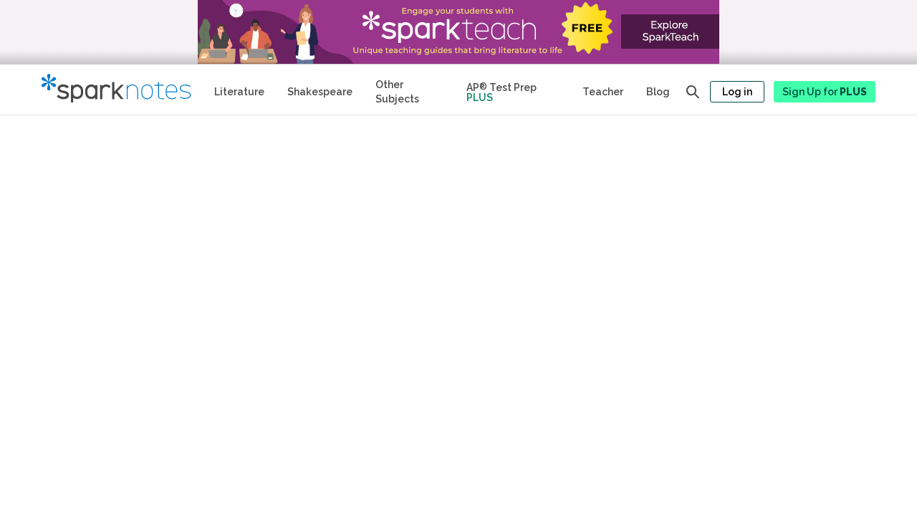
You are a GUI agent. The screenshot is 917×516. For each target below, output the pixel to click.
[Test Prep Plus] (513, 89)
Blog (658, 91)
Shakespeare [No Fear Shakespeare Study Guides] (319, 91)
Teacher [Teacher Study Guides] (602, 91)
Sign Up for (824, 91)
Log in (737, 91)
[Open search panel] (692, 92)
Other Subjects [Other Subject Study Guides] (397, 92)
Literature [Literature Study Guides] (239, 91)
